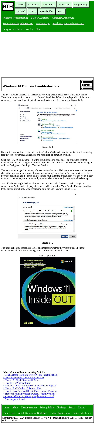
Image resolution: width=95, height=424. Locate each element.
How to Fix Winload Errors (17, 383)
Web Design (64, 4)
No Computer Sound (14, 399)
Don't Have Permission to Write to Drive (23, 377)
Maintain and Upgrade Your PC (18, 23)
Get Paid (21, 11)
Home (6, 407)
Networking (48, 4)
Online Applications (59, 413)
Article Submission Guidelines (32, 413)
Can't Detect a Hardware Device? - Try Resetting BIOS (30, 375)
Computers (33, 4)
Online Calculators (82, 413)
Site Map (61, 407)
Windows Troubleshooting (15, 17)
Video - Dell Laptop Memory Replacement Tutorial (28, 396)
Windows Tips (43, 23)
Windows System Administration (68, 23)
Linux (38, 29)
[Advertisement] (47, 55)
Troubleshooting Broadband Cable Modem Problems (29, 393)
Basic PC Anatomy (40, 17)
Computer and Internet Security (18, 29)
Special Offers (46, 11)
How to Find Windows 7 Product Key (22, 388)
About (15, 407)
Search (61, 11)
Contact (81, 407)
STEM (32, 11)
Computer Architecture (63, 17)
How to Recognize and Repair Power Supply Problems (30, 391)
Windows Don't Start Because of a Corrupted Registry (30, 385)
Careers (20, 4)
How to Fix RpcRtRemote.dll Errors (21, 380)
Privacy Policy (47, 407)
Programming (80, 4)
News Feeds (9, 413)
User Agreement (29, 407)
